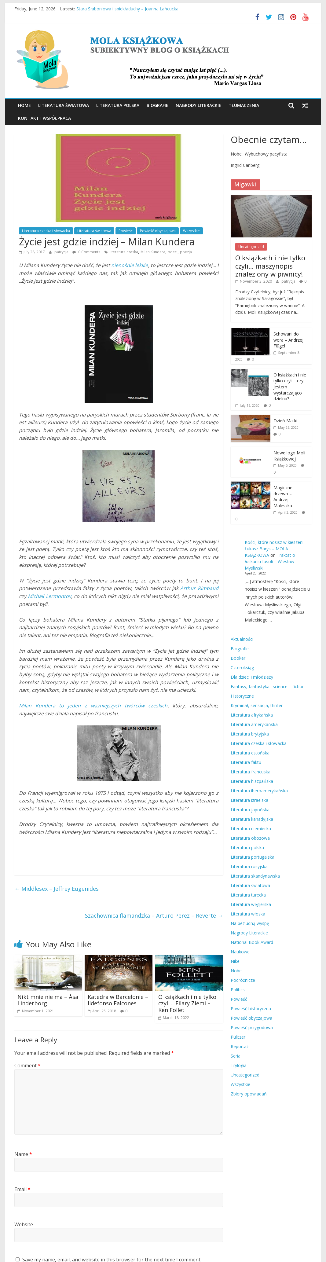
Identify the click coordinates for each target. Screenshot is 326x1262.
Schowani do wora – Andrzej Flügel (288, 340)
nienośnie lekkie (129, 265)
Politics (238, 989)
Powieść (126, 230)
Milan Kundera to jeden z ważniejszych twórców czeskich (93, 705)
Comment (27, 1065)
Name (23, 1154)
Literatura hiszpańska (252, 781)
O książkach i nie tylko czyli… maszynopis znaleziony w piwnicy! (270, 265)
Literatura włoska (248, 914)
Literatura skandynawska (255, 876)
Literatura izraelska (249, 800)
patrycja (61, 252)
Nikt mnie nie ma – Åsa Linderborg (47, 1000)
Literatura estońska (250, 753)
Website (23, 1224)
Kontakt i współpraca (44, 118)
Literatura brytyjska (250, 734)
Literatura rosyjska (249, 866)
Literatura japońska (250, 810)
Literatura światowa (63, 105)
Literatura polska (117, 105)
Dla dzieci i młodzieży (252, 677)
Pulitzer (238, 1037)
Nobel (237, 971)
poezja (186, 252)
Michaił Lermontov (49, 596)
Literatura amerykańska (254, 724)
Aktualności (242, 639)
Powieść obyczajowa (158, 230)
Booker (238, 658)
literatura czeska (124, 252)
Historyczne (242, 696)
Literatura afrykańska (252, 715)
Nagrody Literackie (198, 105)
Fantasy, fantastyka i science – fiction (268, 686)
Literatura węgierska (251, 904)
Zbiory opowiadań (249, 1094)
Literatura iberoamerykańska (259, 791)
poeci (173, 252)
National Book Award (252, 942)
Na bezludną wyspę (250, 923)
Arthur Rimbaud (199, 588)
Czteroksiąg (242, 667)
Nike (235, 961)
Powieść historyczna (251, 1008)
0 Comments (86, 252)
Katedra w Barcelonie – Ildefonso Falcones (118, 1000)
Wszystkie (191, 230)
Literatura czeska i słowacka (46, 230)
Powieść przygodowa (252, 1027)
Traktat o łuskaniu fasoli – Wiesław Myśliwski (270, 561)
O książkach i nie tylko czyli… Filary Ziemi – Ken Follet (187, 1003)
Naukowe (240, 952)
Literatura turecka (248, 895)
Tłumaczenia (244, 105)
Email (22, 1189)
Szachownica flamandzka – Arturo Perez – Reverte (154, 915)
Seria (235, 1056)
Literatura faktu (246, 762)
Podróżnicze (243, 980)
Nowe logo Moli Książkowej (289, 456)
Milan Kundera (153, 252)
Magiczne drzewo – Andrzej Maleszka (282, 496)
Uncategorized (251, 246)
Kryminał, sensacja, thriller (257, 705)
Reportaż (240, 1046)
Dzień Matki (285, 421)
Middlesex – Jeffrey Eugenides (56, 888)
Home (24, 105)
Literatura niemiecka (251, 828)
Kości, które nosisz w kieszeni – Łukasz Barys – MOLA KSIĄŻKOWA (276, 548)
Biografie (157, 105)
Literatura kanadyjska (252, 819)
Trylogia (239, 1065)
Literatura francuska (250, 772)
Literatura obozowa (250, 838)
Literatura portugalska (252, 857)
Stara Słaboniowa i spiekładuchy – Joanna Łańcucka (127, 9)
